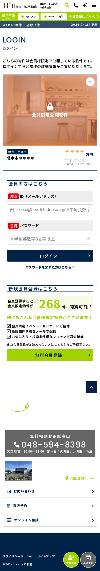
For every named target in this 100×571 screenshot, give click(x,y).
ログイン (49, 256)
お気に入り (28, 16)
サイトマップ (46, 556)
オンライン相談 (23, 520)
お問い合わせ (21, 491)
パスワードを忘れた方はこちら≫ (50, 267)
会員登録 (71, 560)
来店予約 (88, 560)
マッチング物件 (53, 16)
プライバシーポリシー (17, 556)
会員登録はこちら (82, 16)
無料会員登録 (48, 355)
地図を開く (76, 478)
